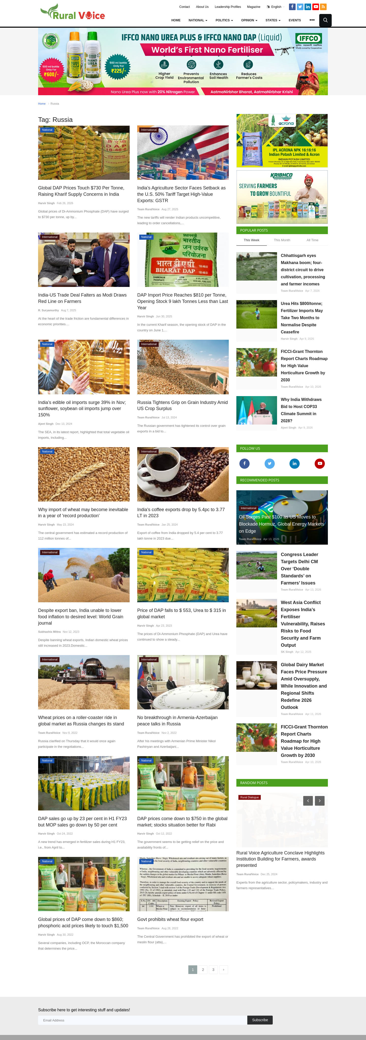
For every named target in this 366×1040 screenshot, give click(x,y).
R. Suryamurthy (48, 309)
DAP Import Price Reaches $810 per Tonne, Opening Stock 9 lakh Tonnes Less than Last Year (180, 300)
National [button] (198, 20)
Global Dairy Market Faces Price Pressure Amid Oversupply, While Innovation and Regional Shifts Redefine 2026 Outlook (304, 686)
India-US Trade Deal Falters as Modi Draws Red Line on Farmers (79, 297)
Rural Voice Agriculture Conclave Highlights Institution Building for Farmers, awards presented (277, 859)
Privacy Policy (313, 1029)
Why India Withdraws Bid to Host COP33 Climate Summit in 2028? (301, 410)
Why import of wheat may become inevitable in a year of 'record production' (83, 504)
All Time (312, 240)
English (276, 7)
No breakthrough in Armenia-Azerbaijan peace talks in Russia (181, 706)
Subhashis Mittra (49, 617)
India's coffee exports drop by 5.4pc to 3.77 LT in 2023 (181, 504)
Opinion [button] (249, 20)
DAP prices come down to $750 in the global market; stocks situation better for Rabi (179, 806)
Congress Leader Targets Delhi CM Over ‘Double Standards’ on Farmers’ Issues (299, 569)
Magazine (253, 7)
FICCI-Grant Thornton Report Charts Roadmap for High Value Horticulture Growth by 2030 (304, 365)
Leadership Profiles (228, 7)
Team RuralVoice (148, 208)
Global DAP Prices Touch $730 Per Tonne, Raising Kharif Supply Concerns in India (78, 190)
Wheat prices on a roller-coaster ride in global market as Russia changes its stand (81, 706)
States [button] (273, 20)
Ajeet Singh (46, 415)
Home (175, 20)
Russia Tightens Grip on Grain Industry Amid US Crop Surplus (179, 404)
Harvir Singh (46, 202)
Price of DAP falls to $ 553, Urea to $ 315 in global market (179, 605)
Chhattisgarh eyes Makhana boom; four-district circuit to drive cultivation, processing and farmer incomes (303, 269)
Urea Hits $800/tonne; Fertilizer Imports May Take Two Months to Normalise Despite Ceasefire (302, 317)
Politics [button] (224, 20)
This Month (282, 240)
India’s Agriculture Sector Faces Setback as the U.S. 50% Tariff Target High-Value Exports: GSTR (182, 193)
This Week (251, 240)
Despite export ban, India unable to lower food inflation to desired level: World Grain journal (82, 605)
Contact (184, 7)
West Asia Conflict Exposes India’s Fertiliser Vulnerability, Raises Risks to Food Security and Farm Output (303, 624)
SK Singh (287, 651)
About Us (202, 7)
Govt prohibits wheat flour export (168, 904)
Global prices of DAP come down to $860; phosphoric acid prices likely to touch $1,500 (80, 907)
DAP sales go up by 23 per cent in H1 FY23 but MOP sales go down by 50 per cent (83, 806)
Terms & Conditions (284, 1029)
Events (295, 20)
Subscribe (260, 1005)
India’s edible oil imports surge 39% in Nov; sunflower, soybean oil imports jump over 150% (83, 404)
